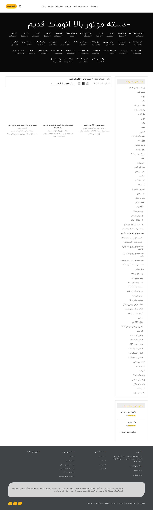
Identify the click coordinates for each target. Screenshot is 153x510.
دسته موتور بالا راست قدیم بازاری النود (22, 125)
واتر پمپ (140, 331)
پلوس (143, 118)
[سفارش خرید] (62, 83)
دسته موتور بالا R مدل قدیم (94, 125)
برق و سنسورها (139, 110)
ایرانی (143, 96)
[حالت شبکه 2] (87, 83)
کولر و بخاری (140, 366)
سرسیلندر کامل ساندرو (135, 291)
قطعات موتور (140, 202)
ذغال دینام (140, 269)
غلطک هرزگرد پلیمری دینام (133, 304)
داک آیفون (132, 422)
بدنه (143, 101)
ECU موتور (140, 207)
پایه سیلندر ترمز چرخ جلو (134, 224)
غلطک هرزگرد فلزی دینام (134, 309)
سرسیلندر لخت (138, 296)
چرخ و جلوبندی (139, 145)
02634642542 (137, 471)
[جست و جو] (20, 6)
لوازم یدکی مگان (139, 384)
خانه (108, 79)
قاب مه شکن (140, 198)
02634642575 (137, 475)
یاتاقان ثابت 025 (137, 335)
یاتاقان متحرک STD (136, 357)
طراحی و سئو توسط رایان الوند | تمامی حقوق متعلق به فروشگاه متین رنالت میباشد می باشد (116, 503)
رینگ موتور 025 (137, 273)
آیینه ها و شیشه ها (137, 87)
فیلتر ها (142, 176)
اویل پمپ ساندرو (137, 215)
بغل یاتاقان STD (137, 220)
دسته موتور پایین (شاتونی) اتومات (133, 247)
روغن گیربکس (139, 167)
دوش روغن (141, 163)
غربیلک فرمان (140, 171)
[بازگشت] (129, 24)
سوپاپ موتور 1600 (137, 300)
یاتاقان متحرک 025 (136, 349)
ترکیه (143, 123)
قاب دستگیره (140, 180)
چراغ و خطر (141, 140)
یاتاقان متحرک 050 (136, 353)
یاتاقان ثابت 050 (137, 340)
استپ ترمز (141, 92)
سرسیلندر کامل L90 (136, 287)
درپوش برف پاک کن (137, 154)
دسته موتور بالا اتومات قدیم (132, 233)
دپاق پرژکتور (140, 149)
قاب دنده (141, 185)
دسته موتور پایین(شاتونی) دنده (133, 254)
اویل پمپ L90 (138, 211)
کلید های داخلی (139, 362)
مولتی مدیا (141, 388)
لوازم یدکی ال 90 (139, 375)
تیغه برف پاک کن (138, 136)
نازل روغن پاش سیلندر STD (133, 326)
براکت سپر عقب (139, 105)
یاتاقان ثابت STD (137, 344)
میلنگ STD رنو (138, 322)
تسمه (143, 127)
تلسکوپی (142, 132)
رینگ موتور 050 (137, 278)
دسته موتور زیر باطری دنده (133, 265)
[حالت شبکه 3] (83, 83)
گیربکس (142, 371)
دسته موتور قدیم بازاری (133, 242)
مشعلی (141, 318)
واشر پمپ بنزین (139, 393)
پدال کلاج (141, 114)
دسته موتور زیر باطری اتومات (132, 260)
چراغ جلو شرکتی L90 (128, 432)
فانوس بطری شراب (128, 412)
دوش (143, 158)
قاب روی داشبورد (138, 189)
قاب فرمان (141, 193)
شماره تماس (11, 6)
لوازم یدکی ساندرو (138, 379)
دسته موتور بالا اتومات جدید (132, 229)
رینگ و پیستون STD (136, 282)
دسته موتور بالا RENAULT (132, 238)
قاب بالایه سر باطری (136, 313)
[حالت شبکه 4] (79, 83)
